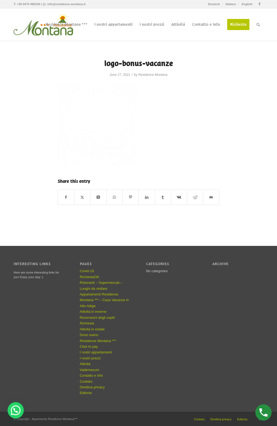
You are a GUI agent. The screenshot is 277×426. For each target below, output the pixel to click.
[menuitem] (214, 4)
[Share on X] (82, 197)
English (247, 4)
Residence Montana (152, 75)
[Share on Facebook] (66, 197)
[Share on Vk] (179, 197)
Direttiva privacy (92, 387)
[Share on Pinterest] (130, 197)
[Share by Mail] (211, 197)
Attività (85, 364)
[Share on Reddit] (195, 197)
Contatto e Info (91, 375)
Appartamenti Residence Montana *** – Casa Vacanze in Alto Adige (104, 300)
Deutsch (214, 4)
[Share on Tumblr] (163, 197)
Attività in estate (92, 329)
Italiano (231, 4)
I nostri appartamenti (96, 352)
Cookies (86, 381)
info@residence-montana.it (66, 4)
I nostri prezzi (90, 358)
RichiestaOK (89, 277)
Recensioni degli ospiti (97, 318)
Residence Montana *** (98, 341)
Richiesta (87, 323)
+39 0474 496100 (28, 4)
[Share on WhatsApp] (115, 197)
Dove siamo (89, 335)
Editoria (86, 393)
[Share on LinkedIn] (147, 197)
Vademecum (89, 370)
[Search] (258, 24)
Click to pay (89, 346)
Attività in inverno (93, 312)
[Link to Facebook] (259, 4)
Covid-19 (87, 271)
